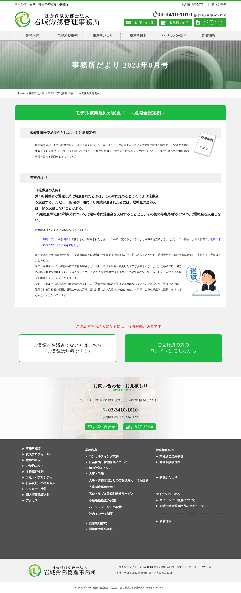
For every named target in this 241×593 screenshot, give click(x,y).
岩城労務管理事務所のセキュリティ (183, 506)
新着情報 (208, 36)
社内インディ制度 (101, 513)
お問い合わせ (144, 22)
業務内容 (32, 36)
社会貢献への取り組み (41, 483)
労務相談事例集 (169, 462)
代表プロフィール (38, 454)
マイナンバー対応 (173, 36)
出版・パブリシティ (39, 477)
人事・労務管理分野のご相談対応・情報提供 (118, 480)
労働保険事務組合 (101, 529)
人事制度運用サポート (104, 487)
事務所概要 (218, 4)
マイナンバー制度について (177, 500)
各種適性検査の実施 (102, 500)
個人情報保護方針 (193, 4)
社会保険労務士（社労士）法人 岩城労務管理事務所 (119, 587)
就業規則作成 (98, 523)
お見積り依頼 (179, 22)
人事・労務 (96, 473)
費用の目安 (33, 460)
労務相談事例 (68, 36)
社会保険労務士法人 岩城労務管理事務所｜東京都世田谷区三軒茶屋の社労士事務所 (57, 19)
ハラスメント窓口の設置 (105, 507)
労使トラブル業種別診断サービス (111, 493)
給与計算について (101, 467)
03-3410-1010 (174, 14)
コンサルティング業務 (104, 456)
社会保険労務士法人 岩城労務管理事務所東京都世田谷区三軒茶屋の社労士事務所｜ (62, 570)
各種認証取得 (35, 471)
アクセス (32, 500)
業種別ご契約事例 (171, 456)
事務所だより (103, 36)
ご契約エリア (35, 465)
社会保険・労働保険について (108, 462)
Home (21, 93)
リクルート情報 (36, 488)
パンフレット (213, 21)
